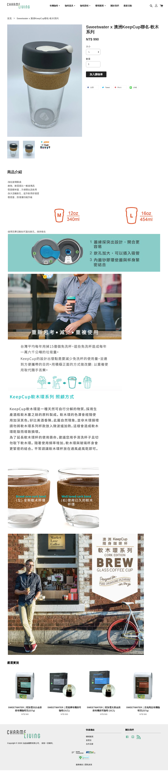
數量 (88, 59)
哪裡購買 (100, 6)
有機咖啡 (55, 6)
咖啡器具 (70, 6)
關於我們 (115, 6)
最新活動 (128, 6)
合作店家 (89, 745)
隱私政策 (88, 765)
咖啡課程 (85, 6)
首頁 (9, 19)
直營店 (88, 741)
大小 (88, 47)
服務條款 (79, 765)
